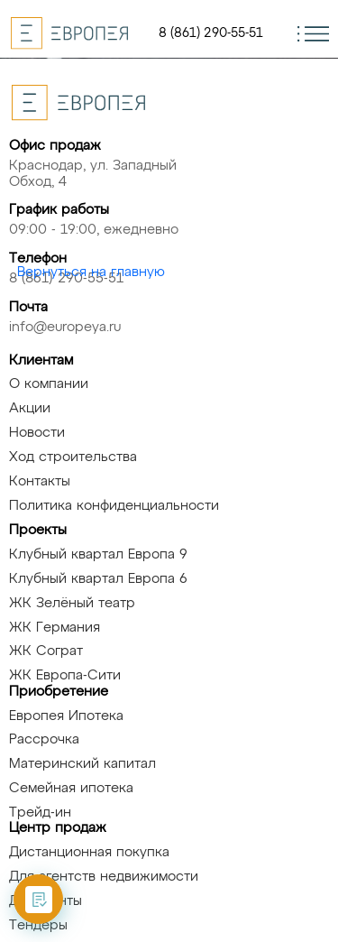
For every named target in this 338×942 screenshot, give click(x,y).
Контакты (39, 481)
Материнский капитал (82, 764)
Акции (29, 408)
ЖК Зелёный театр (72, 603)
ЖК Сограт (46, 651)
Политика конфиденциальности (114, 506)
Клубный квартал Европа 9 (98, 554)
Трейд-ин (40, 812)
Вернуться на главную (91, 272)
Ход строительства (73, 457)
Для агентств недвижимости (103, 876)
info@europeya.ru (65, 327)
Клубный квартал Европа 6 (98, 579)
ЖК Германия (54, 627)
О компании (48, 384)
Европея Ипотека (66, 716)
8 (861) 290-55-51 (211, 33)
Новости (37, 432)
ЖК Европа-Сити (65, 675)
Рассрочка (44, 739)
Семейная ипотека (71, 788)
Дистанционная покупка (89, 852)
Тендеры (38, 925)
